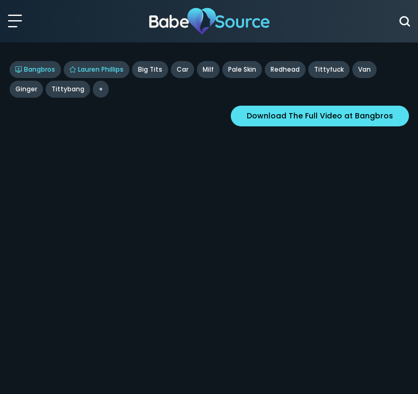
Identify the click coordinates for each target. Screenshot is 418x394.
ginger (26, 88)
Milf (208, 69)
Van (364, 69)
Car (182, 69)
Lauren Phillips (96, 69)
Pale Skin (242, 69)
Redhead (285, 69)
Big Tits (150, 69)
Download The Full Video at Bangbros (320, 115)
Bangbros (35, 69)
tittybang (67, 88)
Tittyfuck (329, 69)
